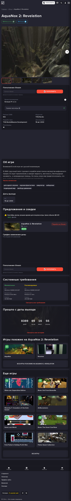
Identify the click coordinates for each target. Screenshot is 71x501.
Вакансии (5, 483)
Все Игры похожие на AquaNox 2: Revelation (35, 364)
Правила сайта (6, 480)
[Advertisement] (35, 144)
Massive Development (19, 122)
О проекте (5, 473)
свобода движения (24, 188)
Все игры (35, 454)
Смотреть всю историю (35, 333)
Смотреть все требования (35, 303)
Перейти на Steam (59, 224)
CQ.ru (4, 499)
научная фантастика (27, 185)
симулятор (40, 185)
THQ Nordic (7, 122)
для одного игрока (11, 185)
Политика (5, 477)
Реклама (4, 486)
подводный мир (9, 188)
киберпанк (50, 185)
